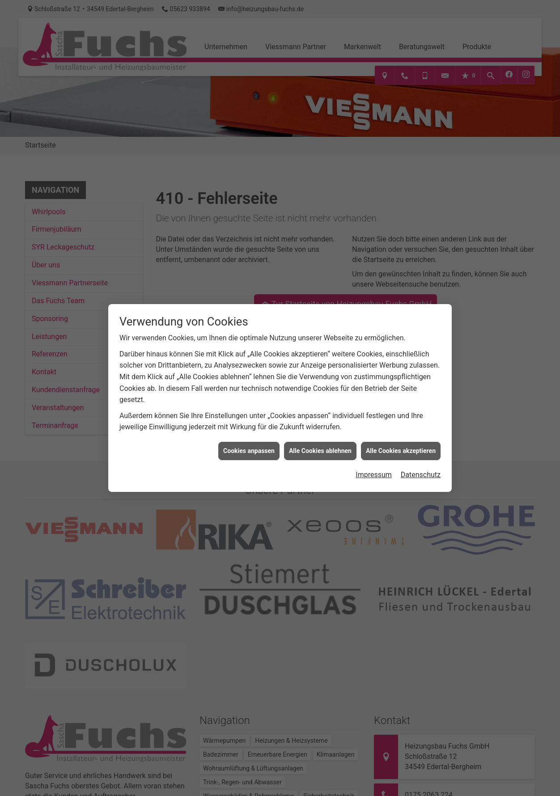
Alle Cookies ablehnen (320, 437)
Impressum (374, 461)
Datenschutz (421, 461)
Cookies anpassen (249, 437)
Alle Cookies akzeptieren (401, 437)
